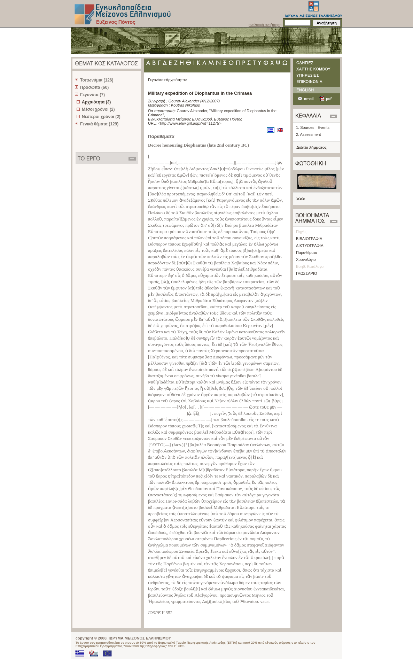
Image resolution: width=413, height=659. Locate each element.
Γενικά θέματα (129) (99, 124)
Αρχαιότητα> (176, 80)
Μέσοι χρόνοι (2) (98, 109)
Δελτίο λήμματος (311, 147)
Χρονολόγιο (306, 259)
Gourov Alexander (184, 101)
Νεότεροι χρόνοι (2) (101, 116)
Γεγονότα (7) (92, 94)
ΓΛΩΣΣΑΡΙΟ (306, 273)
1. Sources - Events (312, 127)
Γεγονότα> (157, 80)
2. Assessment (308, 134)
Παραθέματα (306, 252)
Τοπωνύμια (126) (96, 80)
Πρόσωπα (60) (94, 87)
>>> (300, 199)
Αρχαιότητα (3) (96, 102)
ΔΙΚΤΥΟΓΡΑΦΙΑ (310, 245)
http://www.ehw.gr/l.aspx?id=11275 (189, 123)
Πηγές (301, 232)
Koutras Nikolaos (185, 105)
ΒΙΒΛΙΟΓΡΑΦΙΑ (309, 239)
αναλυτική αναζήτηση (265, 25)
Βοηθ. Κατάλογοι (310, 266)
